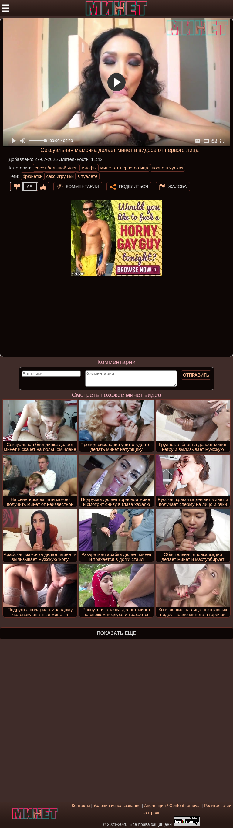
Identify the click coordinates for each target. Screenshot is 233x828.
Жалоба (177, 186)
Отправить (196, 375)
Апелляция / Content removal (172, 805)
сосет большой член (56, 167)
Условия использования (116, 805)
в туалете (87, 176)
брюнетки (32, 176)
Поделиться (133, 186)
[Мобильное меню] (5, 8)
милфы (89, 167)
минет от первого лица (124, 167)
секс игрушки (60, 176)
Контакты (81, 805)
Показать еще (116, 633)
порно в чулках (167, 167)
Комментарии (82, 186)
